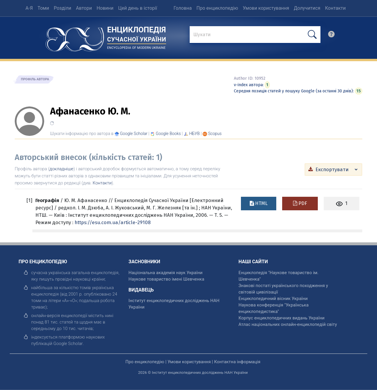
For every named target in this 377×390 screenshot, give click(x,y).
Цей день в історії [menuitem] (137, 8)
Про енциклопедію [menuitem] (217, 8)
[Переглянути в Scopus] (215, 133)
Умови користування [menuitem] (266, 8)
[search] (331, 35)
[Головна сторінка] (74, 37)
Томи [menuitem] (43, 8)
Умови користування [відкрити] (189, 361)
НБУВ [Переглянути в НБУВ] (194, 133)
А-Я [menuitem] (29, 8)
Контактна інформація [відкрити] (237, 361)
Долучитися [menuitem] (307, 8)
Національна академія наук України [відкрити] (165, 272)
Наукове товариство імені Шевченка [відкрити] (166, 279)
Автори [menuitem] (84, 8)
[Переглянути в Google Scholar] (133, 133)
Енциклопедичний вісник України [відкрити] (273, 298)
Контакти (102, 183)
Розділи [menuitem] (62, 8)
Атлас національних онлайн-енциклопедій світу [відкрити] (288, 324)
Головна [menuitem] (182, 8)
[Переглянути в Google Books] (168, 133)
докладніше (61, 168)
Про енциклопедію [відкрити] (144, 361)
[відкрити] (68, 343)
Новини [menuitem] (105, 8)
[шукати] (312, 34)
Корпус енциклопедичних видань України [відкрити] (282, 318)
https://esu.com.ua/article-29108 (113, 222)
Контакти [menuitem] (335, 8)
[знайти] (255, 35)
